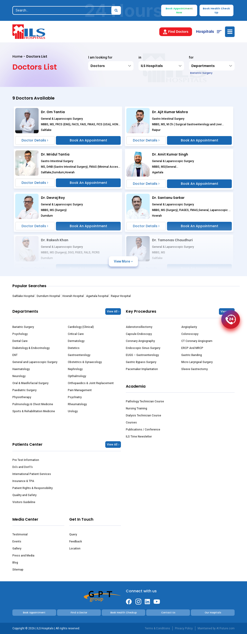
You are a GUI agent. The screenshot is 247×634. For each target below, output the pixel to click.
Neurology (18, 376)
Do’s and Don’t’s (22, 467)
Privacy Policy (184, 628)
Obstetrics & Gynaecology (85, 362)
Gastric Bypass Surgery (141, 362)
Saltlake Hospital (23, 296)
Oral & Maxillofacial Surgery (30, 383)
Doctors (98, 65)
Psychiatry (75, 397)
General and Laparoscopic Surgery (34, 362)
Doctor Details (35, 140)
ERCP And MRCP (192, 348)
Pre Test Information (25, 460)
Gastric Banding (191, 355)
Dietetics (74, 348)
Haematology (21, 369)
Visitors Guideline (23, 502)
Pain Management (80, 390)
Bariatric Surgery (23, 327)
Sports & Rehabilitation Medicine (33, 411)
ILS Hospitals (152, 65)
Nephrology (75, 369)
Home (17, 56)
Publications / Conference (143, 429)
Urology (73, 411)
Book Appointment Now (179, 10)
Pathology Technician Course (145, 401)
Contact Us (168, 612)
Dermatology (76, 341)
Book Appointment (34, 612)
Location (74, 548)
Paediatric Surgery (24, 390)
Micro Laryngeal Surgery (197, 362)
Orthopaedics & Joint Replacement (91, 383)
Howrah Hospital (73, 296)
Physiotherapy (21, 397)
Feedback (75, 541)
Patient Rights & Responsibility (32, 488)
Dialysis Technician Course (143, 415)
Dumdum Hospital (48, 296)
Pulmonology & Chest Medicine (32, 404)
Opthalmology (77, 376)
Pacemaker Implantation (142, 369)
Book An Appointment (88, 140)
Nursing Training (136, 408)
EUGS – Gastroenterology (142, 355)
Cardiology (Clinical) (81, 327)
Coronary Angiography (140, 341)
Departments (202, 67)
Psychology (20, 334)
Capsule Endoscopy (139, 334)
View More (123, 261)
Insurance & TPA (23, 481)
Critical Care (76, 334)
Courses (131, 422)
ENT (15, 355)
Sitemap (17, 569)
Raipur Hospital (121, 296)
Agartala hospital (97, 296)
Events (16, 541)
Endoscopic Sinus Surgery (143, 348)
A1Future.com (225, 628)
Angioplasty (189, 327)
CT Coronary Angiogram (196, 341)
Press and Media (23, 555)
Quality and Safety (24, 495)
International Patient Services (31, 474)
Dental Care (20, 341)
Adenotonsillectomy (139, 327)
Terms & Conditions (157, 628)
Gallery (16, 548)
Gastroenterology (79, 355)
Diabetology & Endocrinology (31, 348)
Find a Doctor (79, 612)
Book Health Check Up (216, 10)
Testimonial (20, 534)
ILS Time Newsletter (139, 436)
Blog (15, 562)
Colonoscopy (189, 334)
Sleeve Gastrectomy (194, 369)
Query (73, 534)
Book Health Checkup (123, 612)
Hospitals (205, 31)
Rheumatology (77, 404)
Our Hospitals (213, 612)
